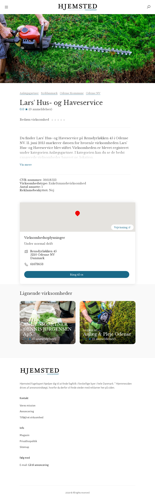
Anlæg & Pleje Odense (107, 334)
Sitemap (24, 447)
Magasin (24, 435)
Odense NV (93, 93)
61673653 (36, 264)
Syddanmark (49, 93)
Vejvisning (122, 227)
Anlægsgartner (29, 93)
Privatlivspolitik (28, 441)
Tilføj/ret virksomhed (31, 417)
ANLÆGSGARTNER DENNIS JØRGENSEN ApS (47, 329)
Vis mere (26, 164)
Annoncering (27, 411)
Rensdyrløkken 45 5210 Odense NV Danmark (43, 254)
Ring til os (76, 274)
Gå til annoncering (38, 465)
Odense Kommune (72, 93)
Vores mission (27, 405)
